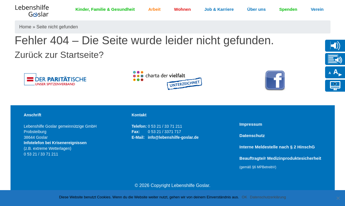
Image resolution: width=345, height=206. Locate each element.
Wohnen (182, 9)
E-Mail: (138, 137)
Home (25, 26)
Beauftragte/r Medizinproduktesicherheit (280, 162)
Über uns (256, 9)
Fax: (136, 131)
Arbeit (154, 9)
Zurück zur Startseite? (59, 55)
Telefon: (139, 126)
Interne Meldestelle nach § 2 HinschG (277, 146)
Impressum (250, 124)
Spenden (288, 9)
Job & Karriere (219, 9)
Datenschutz (252, 135)
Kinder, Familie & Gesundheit (105, 9)
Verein (317, 9)
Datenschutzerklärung (268, 197)
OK (244, 197)
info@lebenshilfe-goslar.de (173, 137)
